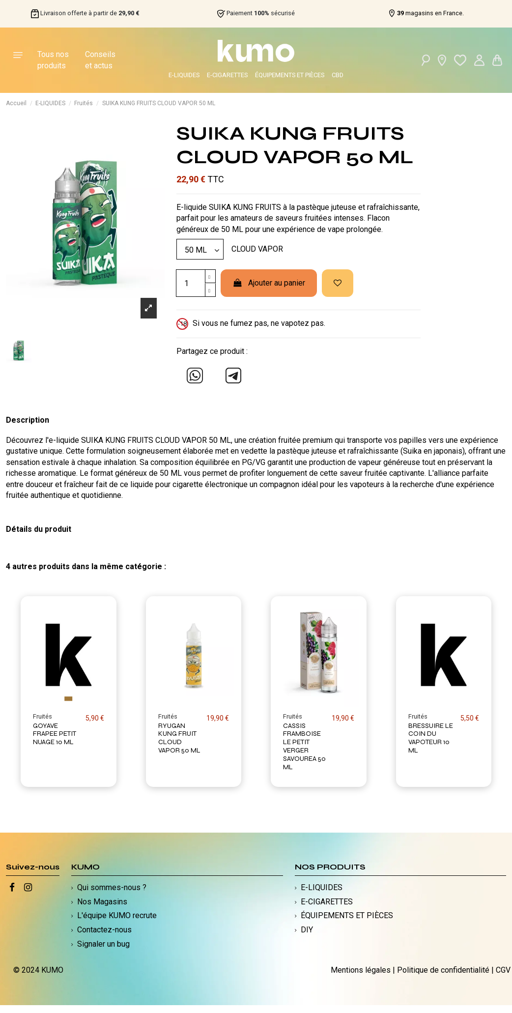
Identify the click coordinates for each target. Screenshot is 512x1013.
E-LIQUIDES (184, 75)
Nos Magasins (102, 901)
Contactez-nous (104, 929)
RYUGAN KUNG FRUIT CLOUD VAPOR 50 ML (179, 738)
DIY (307, 929)
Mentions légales (361, 970)
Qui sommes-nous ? (111, 887)
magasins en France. (430, 13)
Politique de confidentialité (443, 970)
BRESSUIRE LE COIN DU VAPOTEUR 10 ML (430, 738)
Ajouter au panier (269, 283)
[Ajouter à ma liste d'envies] (337, 283)
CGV (503, 970)
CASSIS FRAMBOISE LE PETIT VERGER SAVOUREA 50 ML (304, 746)
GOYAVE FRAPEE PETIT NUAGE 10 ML (54, 734)
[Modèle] (200, 249)
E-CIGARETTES (227, 75)
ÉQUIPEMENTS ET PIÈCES (289, 75)
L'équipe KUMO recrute (117, 915)
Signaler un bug (103, 944)
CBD (337, 75)
